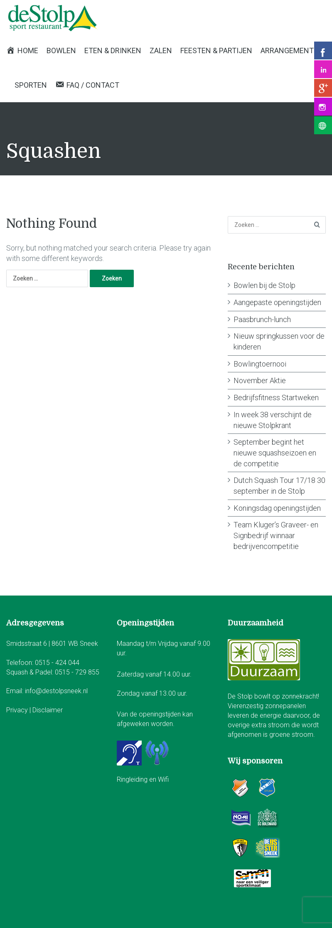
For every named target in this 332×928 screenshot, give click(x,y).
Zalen (161, 50)
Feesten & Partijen (216, 50)
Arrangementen (292, 50)
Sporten (31, 85)
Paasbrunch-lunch (262, 319)
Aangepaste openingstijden (277, 302)
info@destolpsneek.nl (56, 691)
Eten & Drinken (112, 50)
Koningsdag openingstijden (277, 508)
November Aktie (260, 380)
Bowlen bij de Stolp (264, 285)
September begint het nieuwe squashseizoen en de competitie (275, 453)
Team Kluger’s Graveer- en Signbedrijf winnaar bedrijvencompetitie (276, 535)
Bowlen (61, 50)
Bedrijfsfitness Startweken (276, 397)
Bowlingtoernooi (260, 363)
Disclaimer (47, 710)
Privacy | (19, 710)
